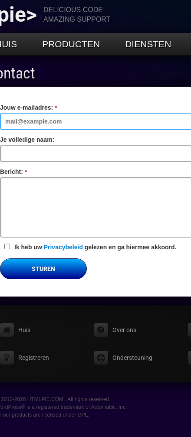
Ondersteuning (132, 357)
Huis (24, 329)
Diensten (148, 44)
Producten (71, 44)
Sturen (43, 268)
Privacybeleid (63, 247)
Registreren (33, 357)
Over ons (124, 329)
